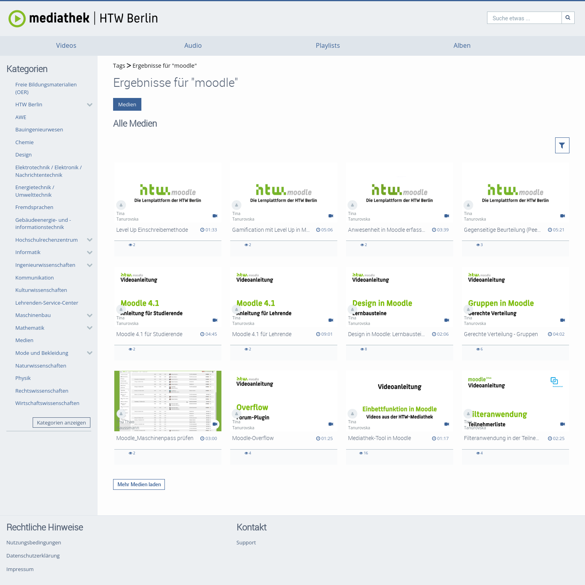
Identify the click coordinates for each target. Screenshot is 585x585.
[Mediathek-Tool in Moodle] (399, 418)
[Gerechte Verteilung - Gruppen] (515, 314)
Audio (193, 45)
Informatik (28, 252)
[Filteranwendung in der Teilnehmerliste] (515, 418)
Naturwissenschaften (41, 365)
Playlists (328, 45)
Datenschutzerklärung (33, 555)
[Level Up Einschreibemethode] (168, 209)
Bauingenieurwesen (39, 129)
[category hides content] (87, 104)
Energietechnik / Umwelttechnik (35, 191)
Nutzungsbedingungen (33, 542)
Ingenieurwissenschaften (46, 264)
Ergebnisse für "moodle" (165, 65)
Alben (462, 45)
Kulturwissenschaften (41, 289)
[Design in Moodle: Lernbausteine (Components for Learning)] (399, 314)
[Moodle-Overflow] (283, 418)
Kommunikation (35, 277)
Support (246, 542)
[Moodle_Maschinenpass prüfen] (168, 418)
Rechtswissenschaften (42, 390)
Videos (66, 45)
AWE (21, 117)
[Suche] (534, 18)
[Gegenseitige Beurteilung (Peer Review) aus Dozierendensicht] (515, 209)
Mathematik (30, 327)
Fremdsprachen (34, 207)
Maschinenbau (33, 315)
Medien (25, 340)
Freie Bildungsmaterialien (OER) (46, 88)
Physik (23, 378)
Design (24, 154)
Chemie (25, 142)
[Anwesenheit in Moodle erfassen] (399, 209)
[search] (490, 18)
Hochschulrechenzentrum (47, 239)
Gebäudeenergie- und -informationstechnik (43, 223)
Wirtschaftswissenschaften (48, 403)
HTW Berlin (29, 104)
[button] (52, 104)
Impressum (20, 569)
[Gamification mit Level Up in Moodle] (283, 209)
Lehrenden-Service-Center (47, 302)
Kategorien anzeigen (61, 422)
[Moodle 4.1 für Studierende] (168, 314)
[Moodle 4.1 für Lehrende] (283, 314)
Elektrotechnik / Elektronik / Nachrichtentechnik (49, 171)
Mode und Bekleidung (42, 352)
